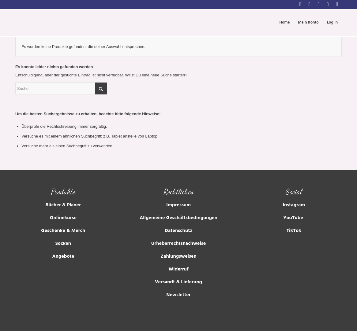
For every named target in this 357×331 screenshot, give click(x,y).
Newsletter (178, 295)
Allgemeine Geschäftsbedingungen (178, 218)
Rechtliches (178, 191)
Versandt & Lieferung (178, 282)
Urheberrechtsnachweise (178, 243)
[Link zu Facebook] (309, 4)
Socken (63, 243)
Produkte (63, 191)
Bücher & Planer (63, 205)
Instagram (294, 205)
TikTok (293, 231)
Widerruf (179, 269)
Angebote (63, 256)
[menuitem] (284, 22)
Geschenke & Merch (63, 231)
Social (294, 191)
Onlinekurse (63, 218)
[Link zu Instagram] (300, 4)
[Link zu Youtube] (318, 4)
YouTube (293, 218)
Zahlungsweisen (178, 256)
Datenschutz (178, 231)
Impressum (178, 205)
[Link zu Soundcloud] (337, 4)
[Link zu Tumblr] (327, 4)
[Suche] (61, 88)
